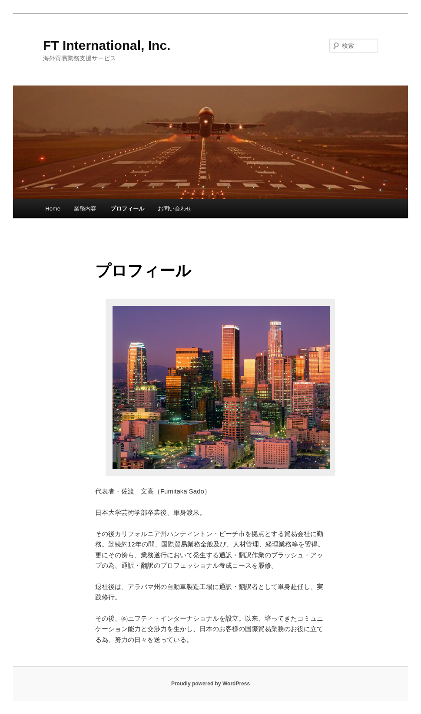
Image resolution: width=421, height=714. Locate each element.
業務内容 (85, 208)
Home (52, 208)
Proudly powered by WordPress (210, 684)
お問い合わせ (175, 208)
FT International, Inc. (106, 45)
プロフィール (127, 208)
